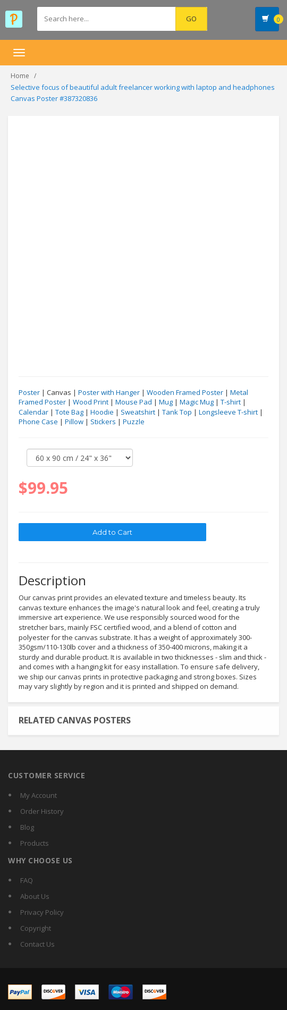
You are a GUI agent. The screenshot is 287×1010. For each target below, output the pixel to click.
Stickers (103, 422)
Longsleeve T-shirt (228, 412)
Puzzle (134, 422)
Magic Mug (197, 402)
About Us (34, 896)
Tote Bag (69, 412)
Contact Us (37, 944)
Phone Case (38, 422)
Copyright (35, 928)
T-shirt (231, 402)
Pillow (74, 422)
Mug (166, 402)
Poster (29, 393)
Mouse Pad (133, 402)
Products (34, 843)
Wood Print (90, 402)
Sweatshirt (138, 412)
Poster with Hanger (109, 393)
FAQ (26, 880)
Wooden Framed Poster (185, 393)
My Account (38, 795)
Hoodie (102, 412)
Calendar (33, 412)
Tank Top (177, 412)
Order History (42, 811)
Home (20, 75)
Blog (27, 827)
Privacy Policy (42, 912)
